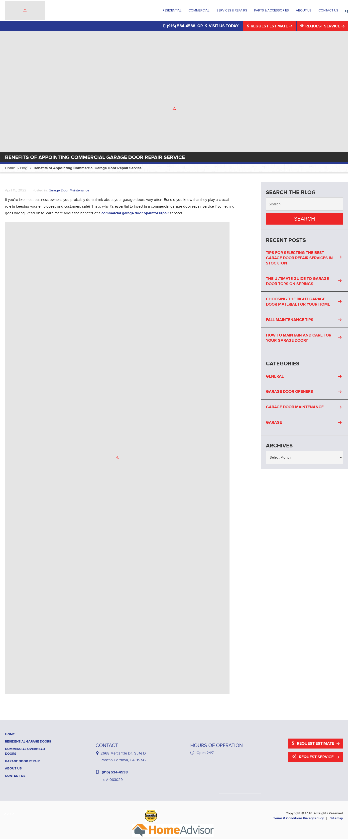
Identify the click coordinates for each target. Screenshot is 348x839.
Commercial (199, 10)
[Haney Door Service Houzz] (8, 812)
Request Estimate (268, 26)
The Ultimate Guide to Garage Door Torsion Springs (297, 281)
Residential (172, 10)
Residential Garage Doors (28, 742)
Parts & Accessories (271, 10)
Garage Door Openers (289, 391)
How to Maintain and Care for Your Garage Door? (298, 338)
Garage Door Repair (22, 761)
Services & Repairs (232, 10)
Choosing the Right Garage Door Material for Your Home (298, 302)
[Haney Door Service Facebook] (6, 812)
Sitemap (336, 818)
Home (10, 168)
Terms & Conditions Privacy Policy (298, 818)
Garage (274, 422)
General (275, 376)
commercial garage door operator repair (135, 213)
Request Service (320, 26)
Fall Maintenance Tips (289, 319)
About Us (304, 10)
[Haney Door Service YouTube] (14, 812)
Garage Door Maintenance (69, 190)
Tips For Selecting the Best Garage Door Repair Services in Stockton (299, 258)
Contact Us (328, 10)
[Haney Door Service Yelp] (11, 812)
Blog (23, 168)
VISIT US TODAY (221, 25)
